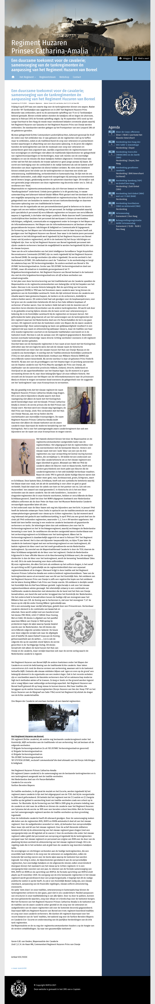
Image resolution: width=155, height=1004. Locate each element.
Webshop (64, 77)
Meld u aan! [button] (142, 58)
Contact (77, 77)
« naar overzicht (19, 968)
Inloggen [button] (125, 58)
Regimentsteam (47, 77)
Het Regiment (28, 77)
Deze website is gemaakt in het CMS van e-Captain (57, 989)
